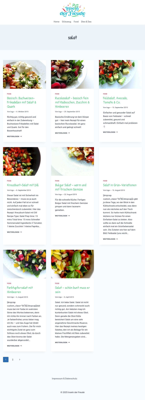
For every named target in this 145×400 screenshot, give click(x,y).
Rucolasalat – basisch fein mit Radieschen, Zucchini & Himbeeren (72, 102)
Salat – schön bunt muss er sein (72, 289)
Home (56, 21)
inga (12, 112)
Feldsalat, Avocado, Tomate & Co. (115, 100)
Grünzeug (66, 21)
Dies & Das (86, 21)
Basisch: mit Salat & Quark (21, 102)
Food (76, 21)
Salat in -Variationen (120, 184)
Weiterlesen (14, 136)
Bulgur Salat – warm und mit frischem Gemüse (70, 187)
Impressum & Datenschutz (64, 378)
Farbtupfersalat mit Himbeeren (20, 289)
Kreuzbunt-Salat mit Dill (23, 184)
